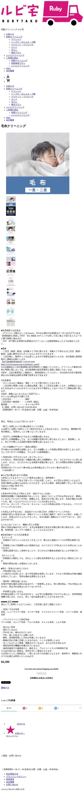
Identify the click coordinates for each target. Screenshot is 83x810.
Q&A (8, 68)
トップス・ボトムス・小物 (23, 42)
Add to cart (41, 673)
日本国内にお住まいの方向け (41, 678)
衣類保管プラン (18, 63)
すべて (9, 708)
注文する (15, 724)
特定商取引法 (12, 774)
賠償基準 (10, 779)
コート (14, 47)
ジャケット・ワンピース (22, 45)
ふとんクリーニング (15, 55)
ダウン (14, 50)
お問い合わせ (12, 785)
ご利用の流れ (12, 58)
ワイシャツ (16, 39)
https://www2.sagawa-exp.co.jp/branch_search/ (20, 364)
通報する (5, 688)
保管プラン (16, 53)
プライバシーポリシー (16, 777)
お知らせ (10, 34)
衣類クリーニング (14, 37)
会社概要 (10, 71)
